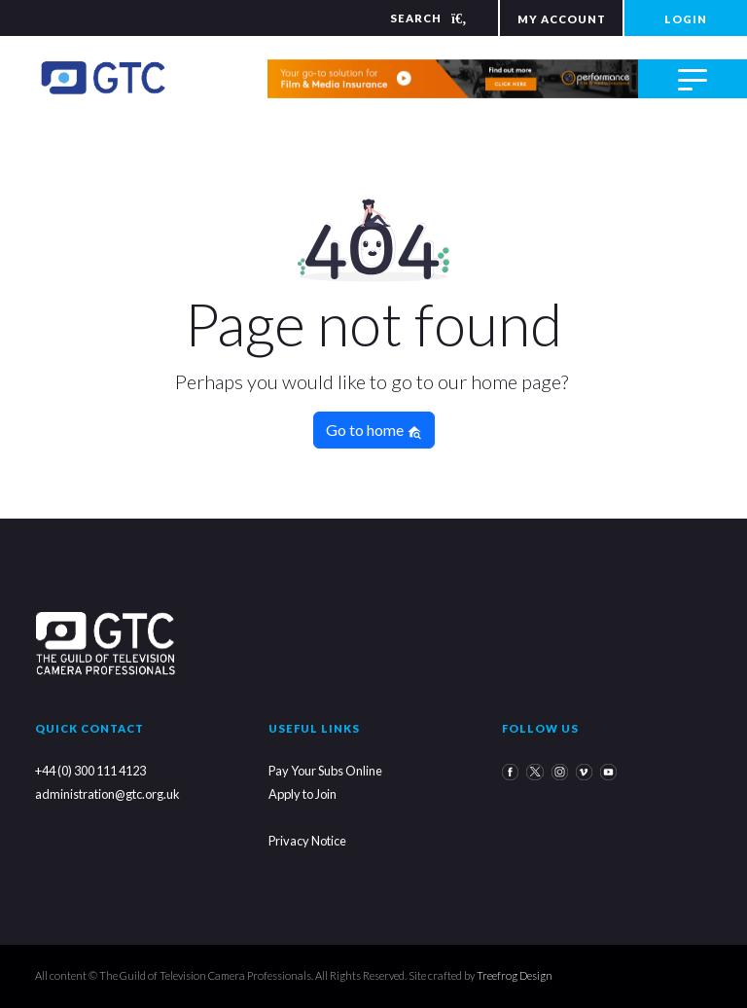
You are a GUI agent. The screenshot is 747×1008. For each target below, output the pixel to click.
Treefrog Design (514, 975)
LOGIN (685, 19)
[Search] (416, 18)
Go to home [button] (374, 430)
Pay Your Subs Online (325, 770)
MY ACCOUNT (561, 19)
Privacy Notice (307, 840)
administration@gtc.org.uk (107, 794)
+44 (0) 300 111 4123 (90, 770)
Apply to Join (302, 794)
